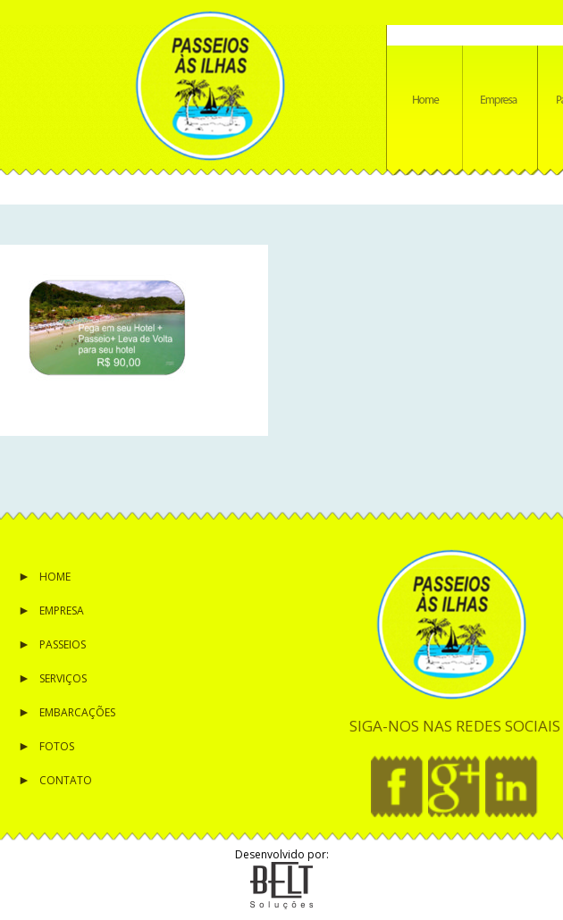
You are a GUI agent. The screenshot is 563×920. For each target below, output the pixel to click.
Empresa (61, 610)
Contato (65, 780)
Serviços (63, 678)
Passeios (62, 644)
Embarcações (77, 712)
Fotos (56, 746)
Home (55, 576)
